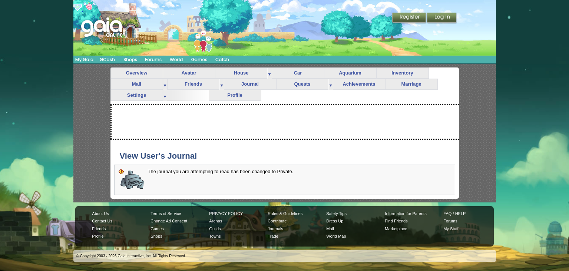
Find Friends (396, 221)
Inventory (402, 73)
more (269, 73)
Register (409, 18)
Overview (137, 73)
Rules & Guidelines (285, 213)
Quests (302, 84)
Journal (250, 84)
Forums (153, 59)
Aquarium (350, 73)
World (176, 59)
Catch (222, 59)
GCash (107, 59)
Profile (234, 95)
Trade (273, 236)
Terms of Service (165, 213)
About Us (100, 213)
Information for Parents (405, 213)
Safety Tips (336, 213)
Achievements (359, 84)
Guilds (215, 229)
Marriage (411, 84)
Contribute (277, 221)
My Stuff (450, 229)
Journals (275, 229)
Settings (136, 95)
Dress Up (334, 221)
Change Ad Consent (168, 221)
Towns (215, 236)
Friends (193, 84)
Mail (136, 84)
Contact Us (102, 221)
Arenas (215, 221)
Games (199, 59)
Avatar (189, 73)
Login (442, 18)
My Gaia (84, 59)
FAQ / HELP (454, 213)
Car (298, 73)
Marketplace (396, 229)
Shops (130, 59)
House (241, 73)
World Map (336, 236)
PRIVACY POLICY (226, 213)
